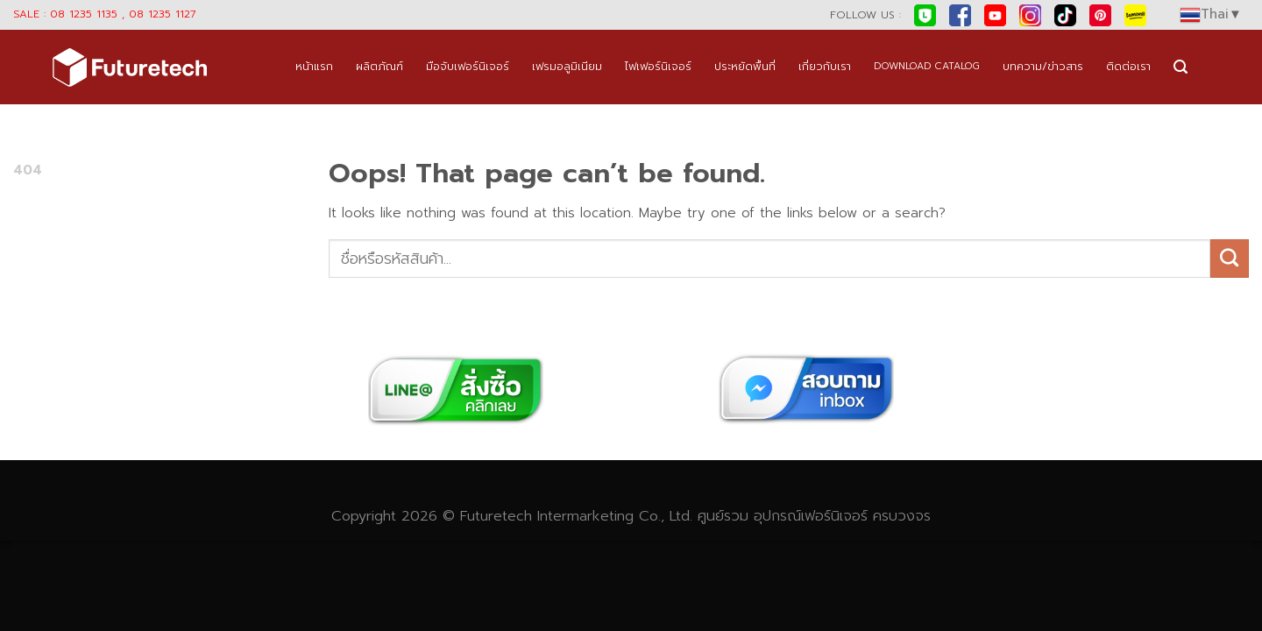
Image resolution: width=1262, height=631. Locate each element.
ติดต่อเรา (1128, 66)
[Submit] (1229, 258)
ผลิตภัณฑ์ (379, 66)
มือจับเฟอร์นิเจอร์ (467, 66)
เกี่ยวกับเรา (824, 66)
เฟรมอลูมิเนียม (567, 66)
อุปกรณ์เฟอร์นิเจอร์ (811, 516)
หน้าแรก (314, 66)
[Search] (1180, 67)
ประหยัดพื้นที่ (745, 66)
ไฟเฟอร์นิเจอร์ (658, 66)
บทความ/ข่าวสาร (1043, 66)
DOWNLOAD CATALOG (927, 66)
